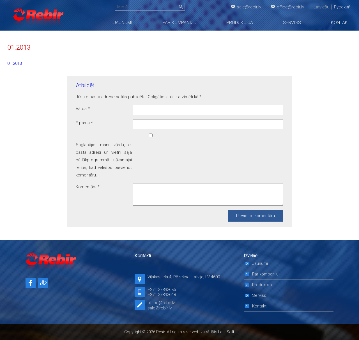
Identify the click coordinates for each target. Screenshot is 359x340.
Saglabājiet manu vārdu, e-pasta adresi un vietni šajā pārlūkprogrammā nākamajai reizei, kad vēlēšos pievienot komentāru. (104, 160)
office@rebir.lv (290, 7)
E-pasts (84, 122)
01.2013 (14, 63)
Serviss (292, 22)
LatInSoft (226, 332)
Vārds (83, 108)
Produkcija (239, 22)
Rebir (160, 332)
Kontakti (341, 22)
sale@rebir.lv (249, 7)
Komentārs (88, 186)
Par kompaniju (179, 22)
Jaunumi (122, 22)
